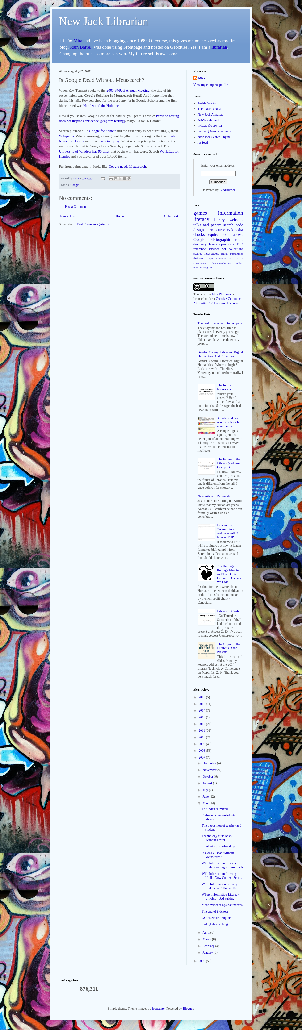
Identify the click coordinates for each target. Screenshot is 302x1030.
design (198, 230)
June (205, 796)
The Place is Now (209, 109)
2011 (202, 730)
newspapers (211, 253)
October (208, 776)
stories (197, 253)
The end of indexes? (215, 911)
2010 (202, 737)
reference (199, 249)
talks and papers (207, 225)
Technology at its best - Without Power (217, 838)
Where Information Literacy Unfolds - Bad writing (220, 896)
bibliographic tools (226, 239)
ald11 (232, 258)
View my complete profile (210, 85)
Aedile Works (207, 103)
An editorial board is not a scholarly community (229, 422)
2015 (202, 704)
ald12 (240, 258)
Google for (102, 131)
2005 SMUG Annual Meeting (128, 90)
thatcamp (198, 258)
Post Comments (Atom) (93, 224)
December (209, 763)
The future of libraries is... (226, 387)
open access (232, 234)
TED (240, 244)
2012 (202, 724)
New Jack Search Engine (214, 137)
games (200, 213)
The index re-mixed (215, 809)
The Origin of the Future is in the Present (228, 648)
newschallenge (201, 267)
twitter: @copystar (210, 125)
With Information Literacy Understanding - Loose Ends (222, 865)
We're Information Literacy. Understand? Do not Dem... (222, 886)
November (209, 770)
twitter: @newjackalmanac (215, 131)
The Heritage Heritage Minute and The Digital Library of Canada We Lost (229, 574)
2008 (202, 750)
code (239, 225)
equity (213, 234)
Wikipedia (66, 136)
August (207, 783)
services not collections (226, 249)
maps (210, 258)
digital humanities (232, 253)
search (228, 225)
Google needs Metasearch (127, 166)
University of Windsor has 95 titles (84, 151)
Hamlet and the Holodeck (102, 106)
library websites (228, 219)
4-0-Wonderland (208, 120)
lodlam (239, 263)
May (205, 803)
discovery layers (205, 244)
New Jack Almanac (210, 114)
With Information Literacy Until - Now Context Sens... (222, 876)
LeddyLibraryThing (215, 924)
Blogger (188, 1008)
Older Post (171, 216)
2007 (202, 757)
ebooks (199, 234)
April (206, 932)
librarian (219, 47)
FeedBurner (227, 190)
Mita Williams (221, 294)
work (203, 294)
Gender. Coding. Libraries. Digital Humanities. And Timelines (220, 354)
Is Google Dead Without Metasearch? (218, 855)
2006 (202, 961)
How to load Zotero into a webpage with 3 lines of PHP (227, 531)
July (205, 790)
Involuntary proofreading (218, 846)
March (207, 939)
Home (120, 216)
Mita (78, 40)
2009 (202, 744)
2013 (202, 717)
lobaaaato (158, 1008)
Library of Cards (228, 611)
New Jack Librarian (103, 21)
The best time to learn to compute (220, 323)
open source (215, 230)
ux (211, 267)
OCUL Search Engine (216, 918)
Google (74, 185)
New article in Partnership (215, 496)
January (208, 952)
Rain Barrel (81, 47)
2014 (202, 710)
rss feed (203, 142)
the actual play (109, 141)
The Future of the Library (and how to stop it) (228, 463)
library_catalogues (221, 263)
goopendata (199, 263)
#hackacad (220, 258)
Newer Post (68, 216)
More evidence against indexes (222, 905)
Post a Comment (76, 207)
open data (226, 244)
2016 (202, 697)
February (208, 946)
